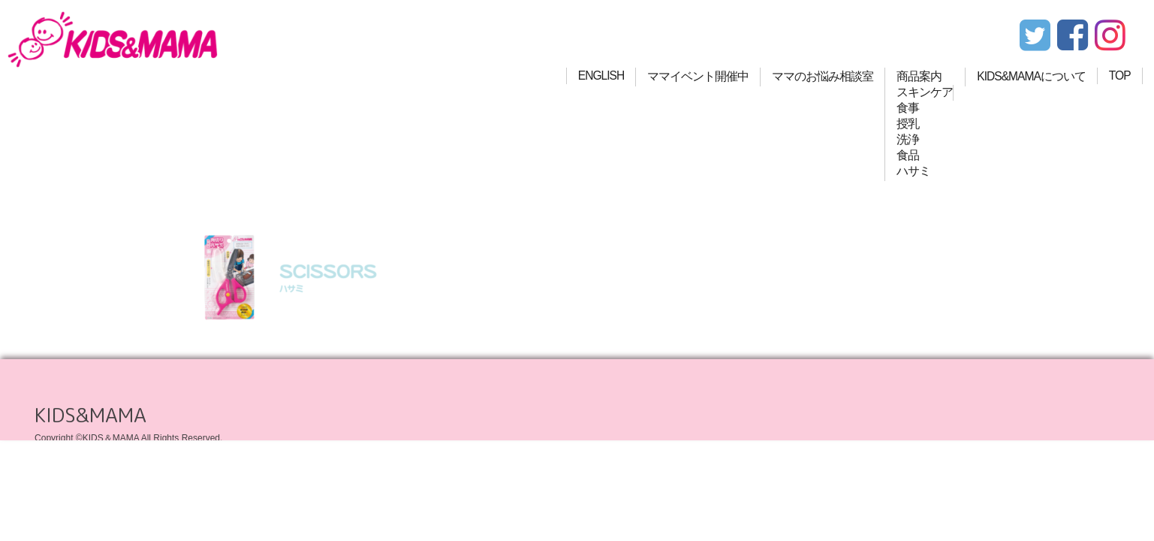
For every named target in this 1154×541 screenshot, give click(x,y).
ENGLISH (601, 75)
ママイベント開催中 (698, 76)
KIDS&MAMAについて (1031, 76)
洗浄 (907, 139)
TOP (1120, 75)
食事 (907, 107)
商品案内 (919, 76)
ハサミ (913, 171)
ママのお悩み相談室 (822, 76)
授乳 (907, 123)
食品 (907, 155)
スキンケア (924, 92)
